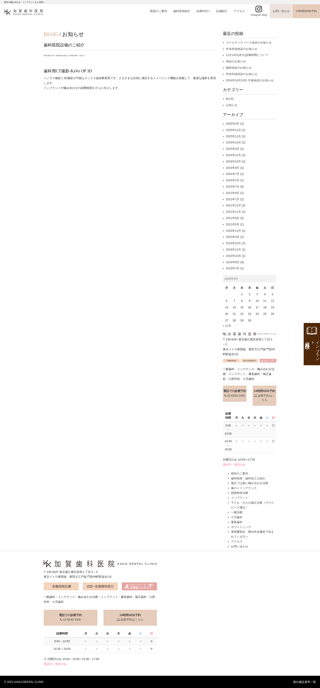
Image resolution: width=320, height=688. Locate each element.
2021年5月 (233, 224)
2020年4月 (233, 236)
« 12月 (227, 325)
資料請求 (312, 349)
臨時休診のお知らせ (239, 67)
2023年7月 (233, 186)
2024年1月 (233, 180)
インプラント (239, 497)
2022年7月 (233, 199)
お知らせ (231, 105)
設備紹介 (222, 11)
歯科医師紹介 (181, 11)
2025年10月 (233, 142)
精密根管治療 (239, 492)
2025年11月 (233, 136)
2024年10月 (233, 161)
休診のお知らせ (236, 61)
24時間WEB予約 (306, 11)
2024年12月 (233, 155)
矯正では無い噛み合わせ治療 (249, 483)
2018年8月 (233, 262)
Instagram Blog (259, 14)
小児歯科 (236, 517)
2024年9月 (233, 167)
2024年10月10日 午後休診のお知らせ (250, 80)
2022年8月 (233, 193)
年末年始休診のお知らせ (241, 48)
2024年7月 (233, 174)
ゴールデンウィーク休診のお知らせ (249, 42)
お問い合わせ (281, 11)
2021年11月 (233, 211)
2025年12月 (233, 130)
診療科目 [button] (203, 11)
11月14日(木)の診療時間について (247, 55)
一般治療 (236, 512)
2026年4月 (233, 123)
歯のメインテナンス (244, 488)
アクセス (239, 11)
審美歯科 (236, 522)
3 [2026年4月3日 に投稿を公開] (257, 294)
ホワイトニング (241, 527)
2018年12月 (233, 249)
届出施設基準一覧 (304, 682)
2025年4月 (233, 148)
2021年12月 (233, 205)
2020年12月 (233, 230)
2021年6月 (233, 218)
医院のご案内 (158, 11)
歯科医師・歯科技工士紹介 (248, 478)
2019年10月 (233, 243)
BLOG (81, 56)
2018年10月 (233, 255)
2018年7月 (233, 268)
